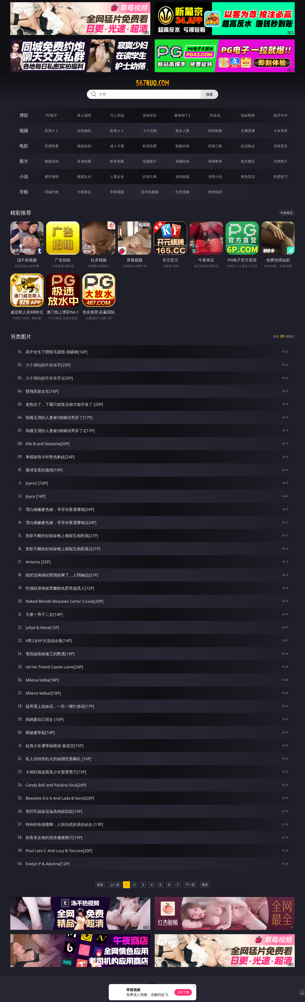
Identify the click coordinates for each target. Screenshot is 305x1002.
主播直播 (248, 130)
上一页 (114, 885)
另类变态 (280, 146)
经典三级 (215, 146)
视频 (23, 130)
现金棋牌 (248, 115)
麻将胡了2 (182, 115)
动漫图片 (150, 161)
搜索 (209, 94)
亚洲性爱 (52, 146)
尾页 (205, 885)
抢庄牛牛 (280, 115)
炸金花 (215, 115)
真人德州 (84, 115)
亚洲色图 (84, 161)
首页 (100, 885)
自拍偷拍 (84, 130)
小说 (23, 176)
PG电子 (51, 115)
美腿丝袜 (182, 161)
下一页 (190, 885)
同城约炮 (52, 191)
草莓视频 (117, 191)
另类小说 (215, 176)
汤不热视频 (149, 191)
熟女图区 (248, 161)
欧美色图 (117, 161)
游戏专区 (150, 115)
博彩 (23, 115)
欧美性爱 (150, 146)
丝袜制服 (215, 130)
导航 (23, 192)
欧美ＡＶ (117, 130)
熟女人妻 (182, 130)
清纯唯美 (215, 161)
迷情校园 (182, 176)
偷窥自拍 (52, 161)
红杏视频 (182, 191)
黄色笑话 (248, 176)
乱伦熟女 (248, 146)
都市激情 (52, 176)
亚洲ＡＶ (52, 130)
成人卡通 (117, 146)
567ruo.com (152, 83)
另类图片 (280, 161)
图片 (23, 161)
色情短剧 (215, 191)
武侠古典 (150, 176)
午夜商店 (84, 191)
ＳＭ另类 (280, 130)
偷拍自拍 (84, 146)
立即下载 (183, 992)
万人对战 (117, 115)
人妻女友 (117, 176)
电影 (23, 146)
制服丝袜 (182, 146)
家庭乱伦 (84, 176)
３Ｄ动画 (150, 130)
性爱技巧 (280, 176)
